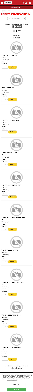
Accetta (16, 389)
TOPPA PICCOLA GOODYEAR (11, 347)
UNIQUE (4, 64)
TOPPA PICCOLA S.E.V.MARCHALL (13, 282)
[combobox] (16, 18)
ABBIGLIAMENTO (16, 7)
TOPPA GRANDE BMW (9, 153)
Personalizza (16, 384)
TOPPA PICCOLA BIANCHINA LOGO (13, 218)
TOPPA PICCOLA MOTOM (10, 120)
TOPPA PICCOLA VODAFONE (11, 185)
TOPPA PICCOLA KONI (9, 55)
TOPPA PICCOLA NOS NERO (11, 315)
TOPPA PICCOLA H (8, 88)
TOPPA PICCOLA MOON (10, 250)
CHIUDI (31, 375)
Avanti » (20, 26)
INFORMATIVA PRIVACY (12, 380)
